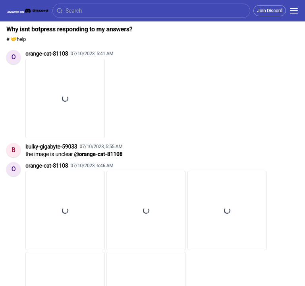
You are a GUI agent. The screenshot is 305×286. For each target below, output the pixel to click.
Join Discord (269, 11)
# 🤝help (16, 39)
